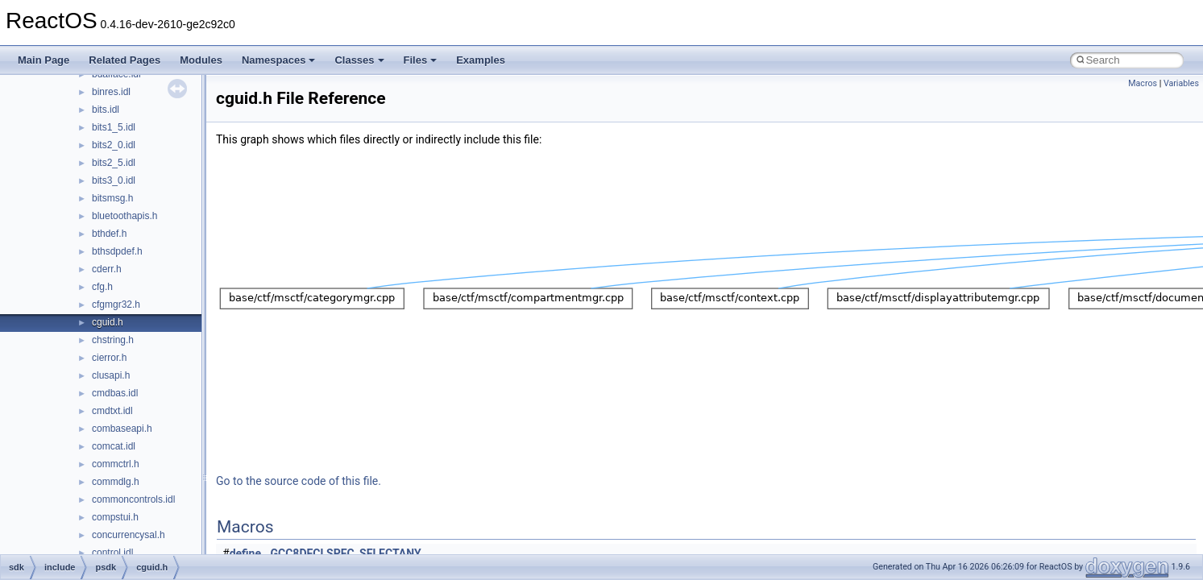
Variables (1181, 83)
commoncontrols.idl (133, 499)
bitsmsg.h (112, 198)
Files (421, 60)
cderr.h (107, 269)
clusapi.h (111, 375)
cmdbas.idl (115, 393)
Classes (359, 60)
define (245, 553)
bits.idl (105, 109)
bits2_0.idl (113, 145)
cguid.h (107, 322)
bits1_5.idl (113, 127)
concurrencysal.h (128, 535)
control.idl (112, 552)
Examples (480, 60)
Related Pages (124, 60)
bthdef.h (109, 233)
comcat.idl (113, 446)
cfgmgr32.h (116, 304)
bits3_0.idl (113, 180)
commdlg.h (115, 481)
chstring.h (113, 340)
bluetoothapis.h (124, 216)
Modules (201, 60)
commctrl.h (115, 464)
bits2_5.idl (113, 162)
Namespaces (279, 60)
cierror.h (109, 357)
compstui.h (115, 517)
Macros (1142, 83)
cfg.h (102, 286)
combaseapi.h (122, 428)
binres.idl (111, 91)
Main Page (43, 60)
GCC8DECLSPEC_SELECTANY (346, 553)
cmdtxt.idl (112, 410)
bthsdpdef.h (117, 251)
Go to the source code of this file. (298, 480)
